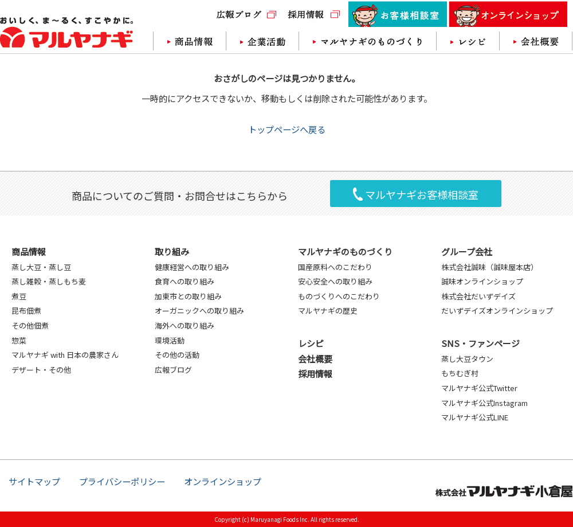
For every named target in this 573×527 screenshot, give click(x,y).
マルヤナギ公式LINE (474, 417)
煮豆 (18, 296)
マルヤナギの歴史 (328, 310)
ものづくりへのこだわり (339, 296)
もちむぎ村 (459, 373)
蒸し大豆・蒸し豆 (41, 266)
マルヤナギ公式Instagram (484, 402)
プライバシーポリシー (122, 481)
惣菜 (18, 340)
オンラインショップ (222, 481)
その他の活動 (177, 354)
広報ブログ (173, 369)
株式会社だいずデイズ (478, 296)
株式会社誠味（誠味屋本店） (489, 266)
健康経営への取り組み (192, 266)
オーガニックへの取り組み (199, 310)
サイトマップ (34, 481)
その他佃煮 (30, 325)
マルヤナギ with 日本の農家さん (65, 354)
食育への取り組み (184, 281)
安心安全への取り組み (335, 281)
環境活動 (170, 340)
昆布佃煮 (26, 310)
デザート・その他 (41, 369)
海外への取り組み (184, 325)
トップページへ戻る (286, 129)
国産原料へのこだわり (335, 266)
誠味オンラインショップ (482, 281)
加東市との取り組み (188, 296)
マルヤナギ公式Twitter (479, 387)
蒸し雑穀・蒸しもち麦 (48, 281)
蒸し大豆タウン (467, 358)
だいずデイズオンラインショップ (497, 310)
